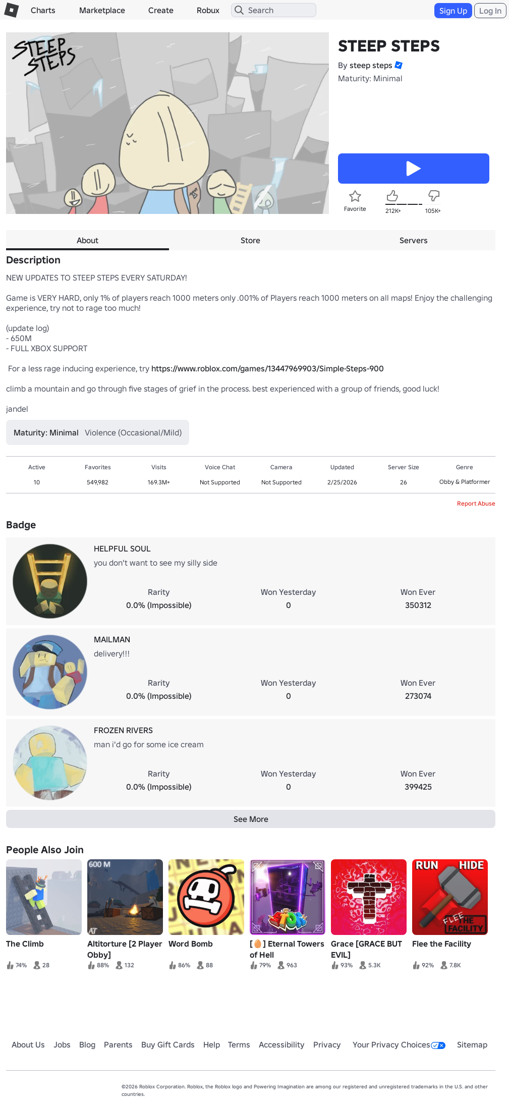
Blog (87, 1044)
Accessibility (282, 1044)
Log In (490, 11)
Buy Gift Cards (168, 1044)
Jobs (62, 1044)
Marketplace (102, 10)
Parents (118, 1044)
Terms (239, 1044)
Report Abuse (476, 503)
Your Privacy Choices (399, 1044)
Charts (43, 10)
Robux (208, 10)
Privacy (327, 1044)
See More (251, 819)
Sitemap (472, 1044)
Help (211, 1044)
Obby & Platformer (464, 481)
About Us (28, 1044)
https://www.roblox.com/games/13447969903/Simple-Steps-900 (267, 368)
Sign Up (453, 11)
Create (161, 10)
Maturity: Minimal (370, 78)
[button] (397, 65)
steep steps (371, 65)
